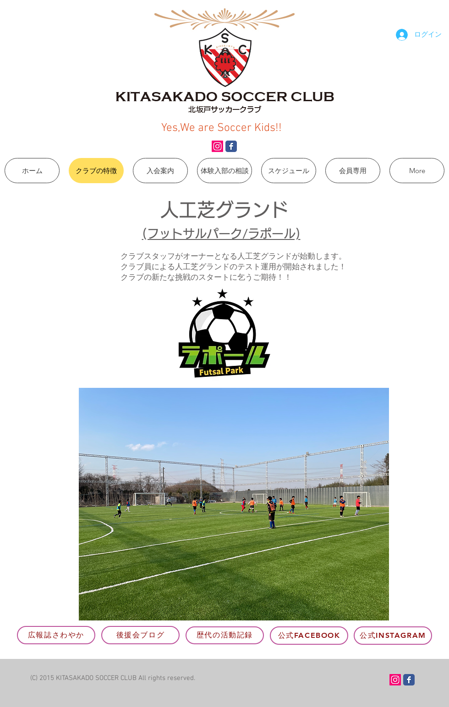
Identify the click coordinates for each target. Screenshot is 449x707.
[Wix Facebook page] (231, 146)
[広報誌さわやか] (56, 635)
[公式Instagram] (393, 635)
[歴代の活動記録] (225, 635)
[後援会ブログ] (140, 635)
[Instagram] (217, 146)
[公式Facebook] (309, 635)
